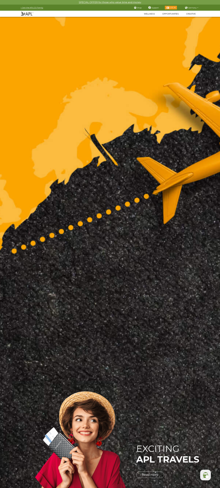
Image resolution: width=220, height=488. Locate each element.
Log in (173, 8)
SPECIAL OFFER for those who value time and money (110, 2)
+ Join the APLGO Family (32, 7)
